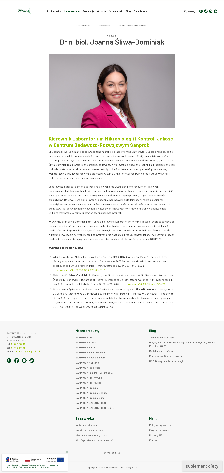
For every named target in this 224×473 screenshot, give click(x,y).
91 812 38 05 (18, 347)
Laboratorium (104, 25)
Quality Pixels (131, 467)
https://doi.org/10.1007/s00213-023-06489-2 (79, 270)
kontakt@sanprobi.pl (28, 351)
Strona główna (83, 25)
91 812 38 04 (18, 344)
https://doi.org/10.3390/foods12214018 (143, 284)
